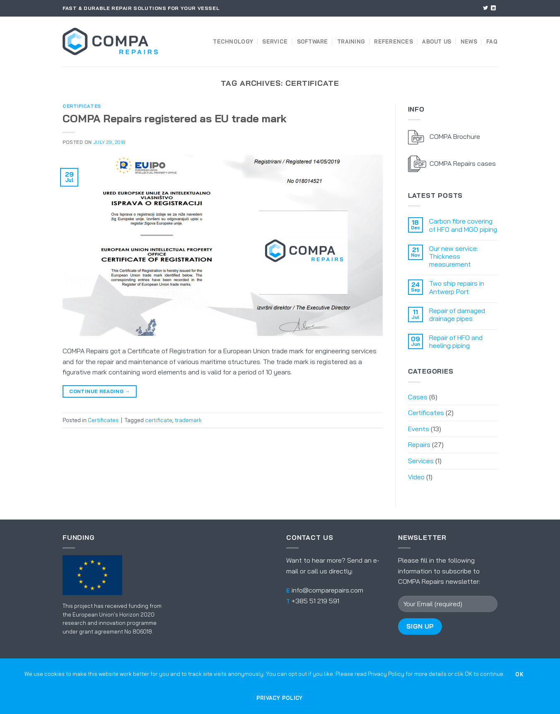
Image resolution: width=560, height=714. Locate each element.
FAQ (491, 41)
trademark (188, 420)
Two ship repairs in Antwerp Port (456, 287)
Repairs (419, 444)
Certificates (82, 106)
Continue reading (99, 391)
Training (351, 41)
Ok (519, 674)
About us (436, 41)
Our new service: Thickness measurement (453, 256)
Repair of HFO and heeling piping (456, 342)
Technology (233, 41)
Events (418, 429)
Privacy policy (279, 698)
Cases (417, 397)
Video (416, 477)
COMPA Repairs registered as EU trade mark (175, 118)
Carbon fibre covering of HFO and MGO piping (463, 225)
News (469, 41)
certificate (158, 420)
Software (312, 41)
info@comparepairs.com (327, 590)
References (393, 41)
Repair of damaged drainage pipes (457, 315)
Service (274, 41)
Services (421, 461)
